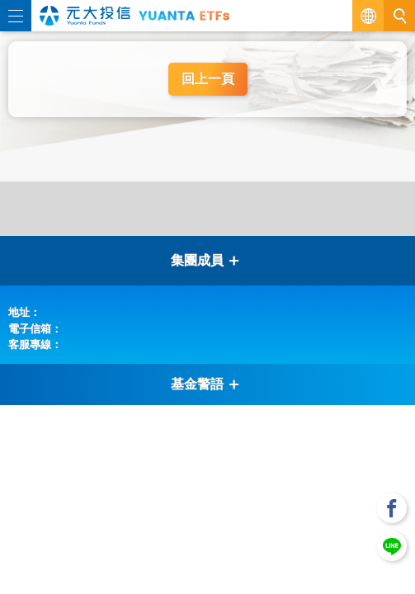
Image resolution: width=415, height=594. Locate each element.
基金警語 (205, 384)
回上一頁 (208, 79)
